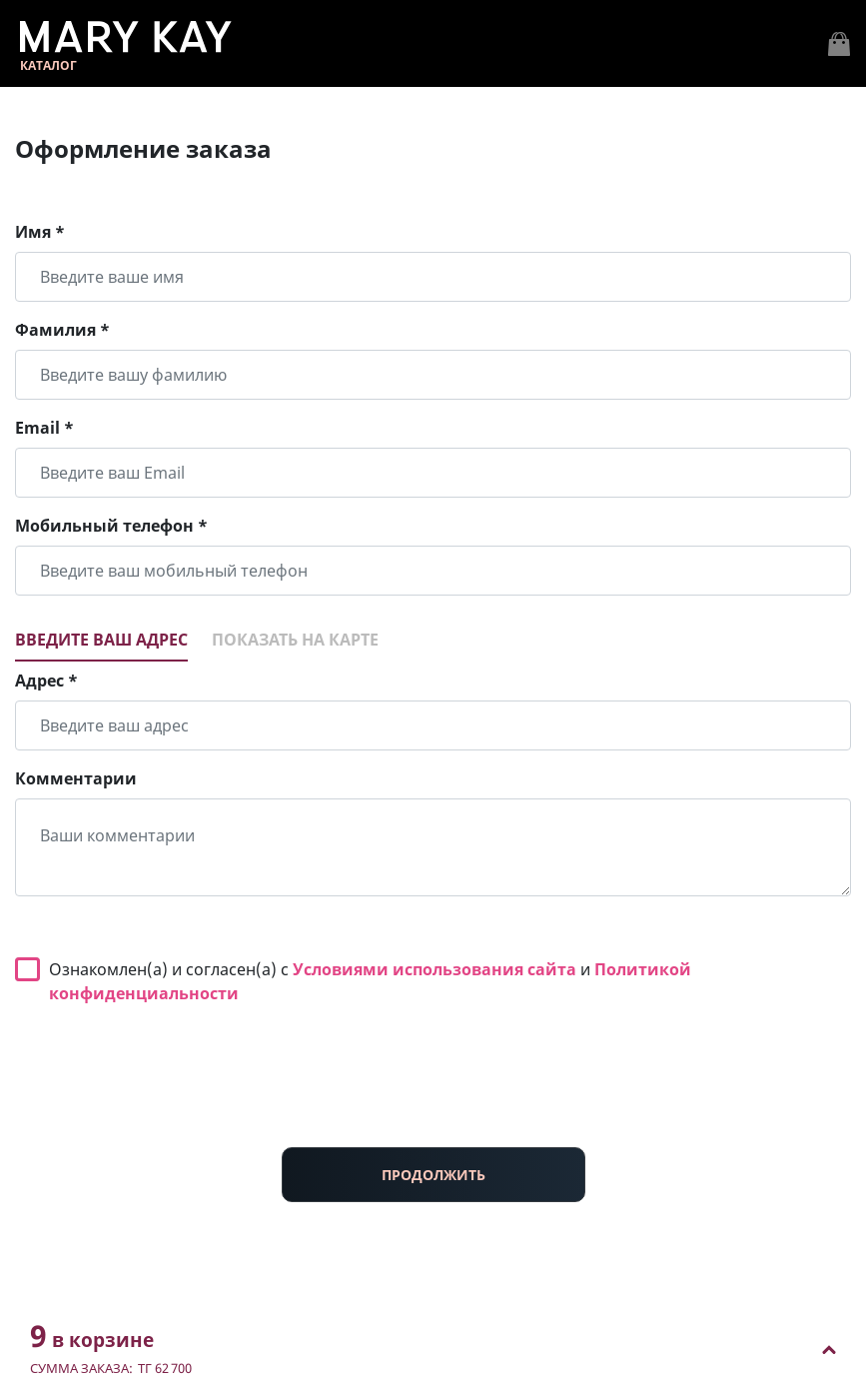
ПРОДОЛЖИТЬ (433, 1174)
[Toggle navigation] (839, 44)
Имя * (40, 232)
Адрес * (46, 681)
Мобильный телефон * (111, 526)
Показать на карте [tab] (295, 640)
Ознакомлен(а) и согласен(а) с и (370, 981)
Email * (44, 428)
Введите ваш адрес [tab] (101, 640)
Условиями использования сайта (434, 969)
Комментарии (76, 778)
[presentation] (433, 1092)
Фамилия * (62, 330)
